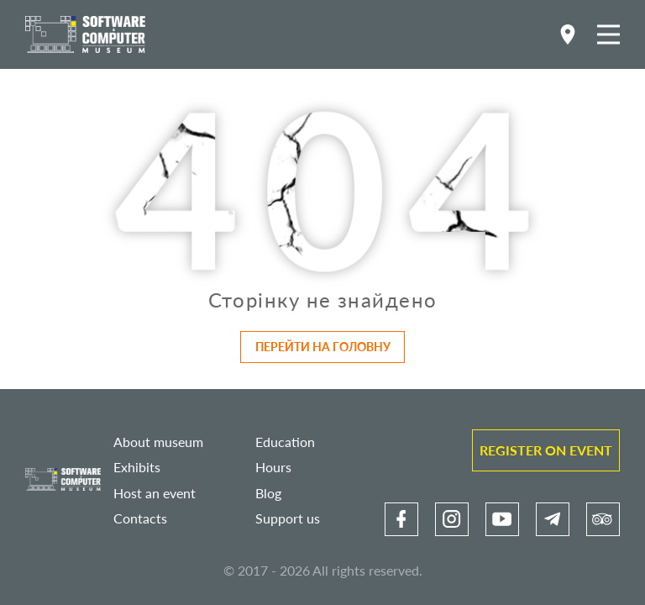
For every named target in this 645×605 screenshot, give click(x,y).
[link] (401, 519)
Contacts (140, 518)
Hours (273, 467)
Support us (287, 518)
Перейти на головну (323, 346)
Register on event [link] (546, 450)
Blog (268, 493)
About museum (158, 442)
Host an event (154, 493)
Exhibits (136, 467)
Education (285, 442)
